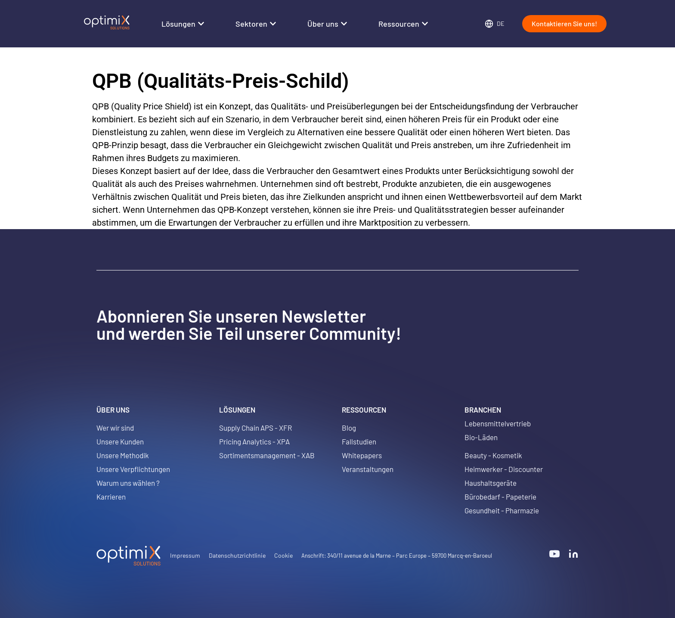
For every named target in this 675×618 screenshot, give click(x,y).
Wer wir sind (115, 427)
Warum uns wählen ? (128, 482)
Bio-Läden (481, 437)
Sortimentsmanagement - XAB (267, 455)
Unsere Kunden (120, 441)
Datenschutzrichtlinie (237, 555)
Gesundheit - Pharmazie (501, 510)
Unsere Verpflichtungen (133, 469)
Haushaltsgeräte (490, 482)
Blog (349, 427)
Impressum (185, 555)
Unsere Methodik (122, 455)
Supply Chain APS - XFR (255, 427)
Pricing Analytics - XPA (254, 441)
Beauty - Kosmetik (493, 455)
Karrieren (111, 496)
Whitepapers (362, 455)
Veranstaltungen (367, 469)
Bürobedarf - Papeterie (500, 496)
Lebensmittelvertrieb (497, 423)
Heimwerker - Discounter (503, 469)
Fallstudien (359, 441)
